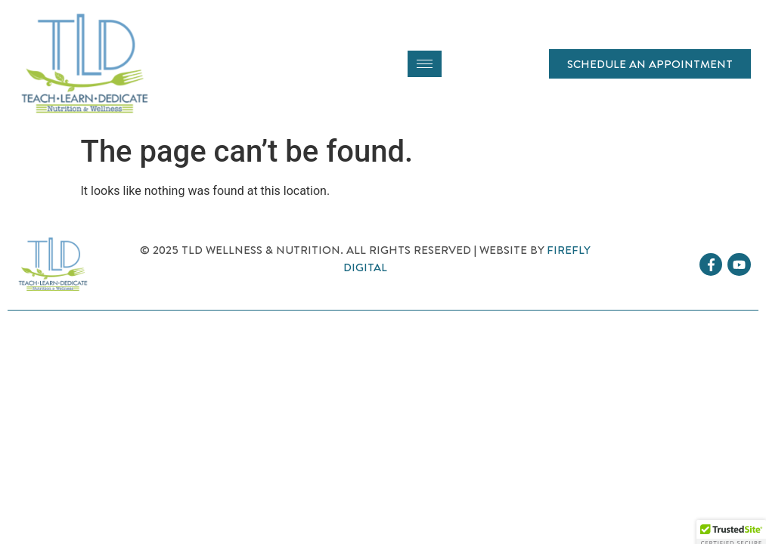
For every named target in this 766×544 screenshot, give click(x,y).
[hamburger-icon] (425, 64)
